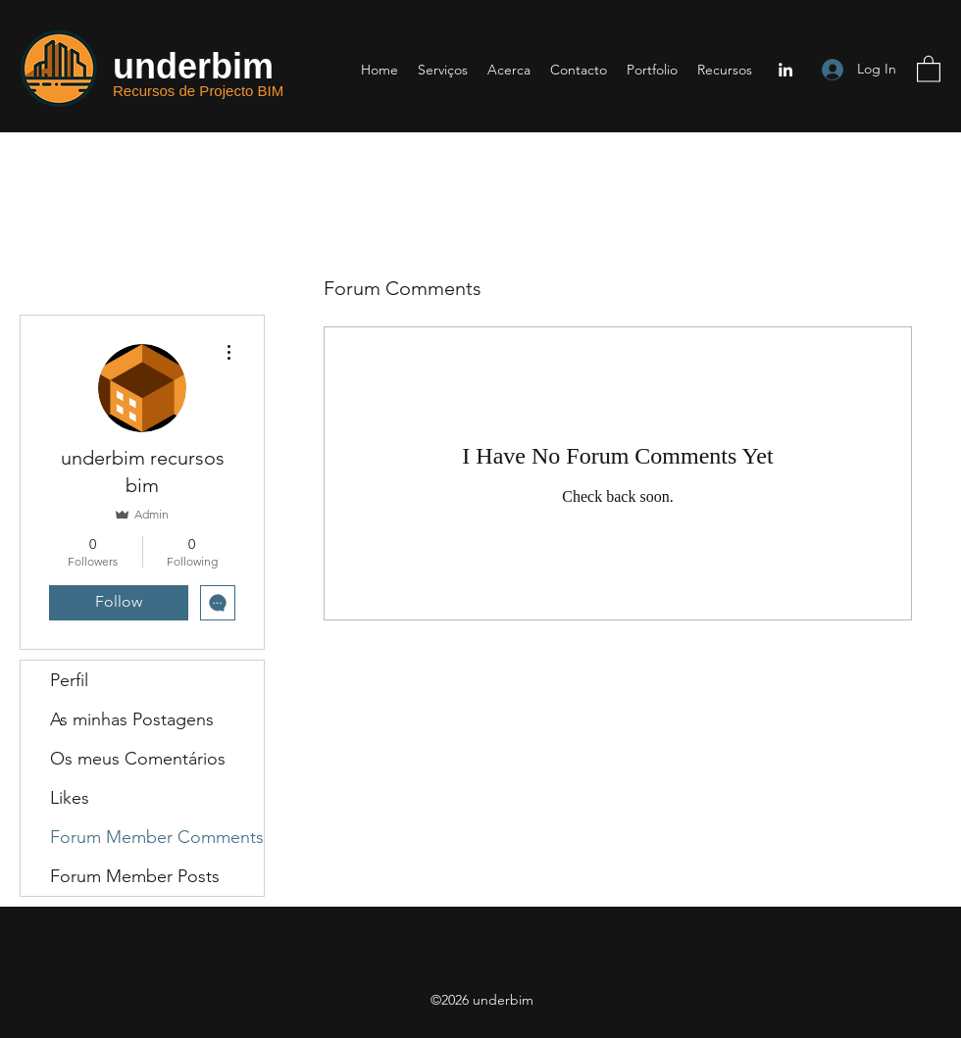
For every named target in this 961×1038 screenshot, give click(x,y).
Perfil (69, 680)
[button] (928, 68)
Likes (69, 798)
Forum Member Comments (157, 837)
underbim (193, 66)
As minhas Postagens (132, 719)
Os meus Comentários (138, 758)
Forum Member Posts (135, 876)
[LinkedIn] (785, 69)
